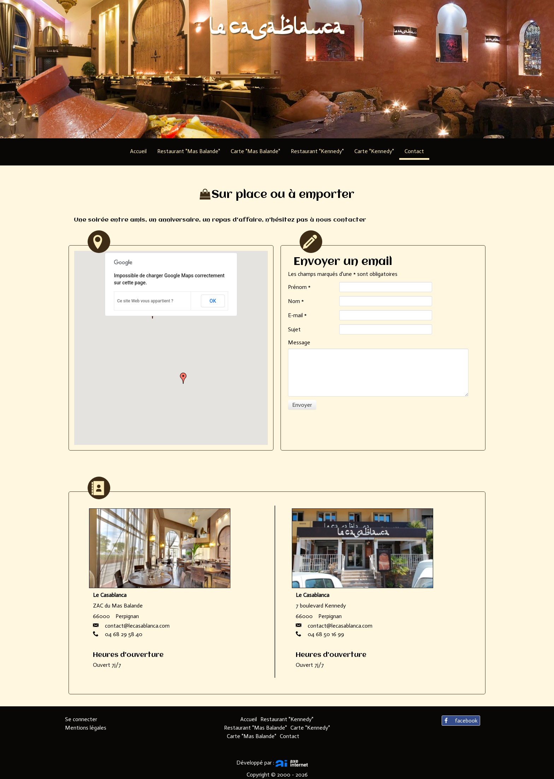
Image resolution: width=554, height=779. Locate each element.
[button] (183, 378)
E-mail (297, 315)
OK (213, 301)
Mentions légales (85, 727)
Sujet (294, 329)
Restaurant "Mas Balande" (255, 727)
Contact (289, 736)
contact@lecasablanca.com (137, 625)
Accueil (248, 719)
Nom (296, 301)
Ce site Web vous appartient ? (145, 300)
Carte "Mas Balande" (251, 736)
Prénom (299, 287)
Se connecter (81, 719)
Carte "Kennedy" (310, 727)
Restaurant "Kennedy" (286, 719)
